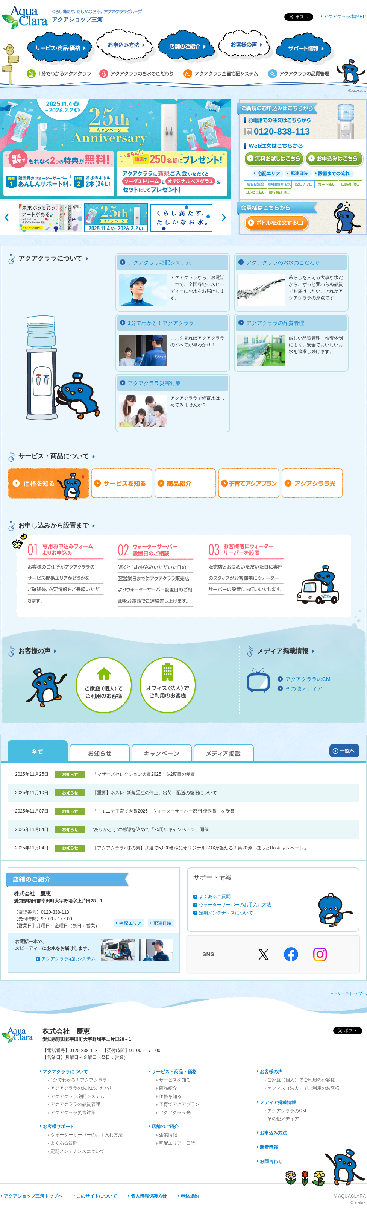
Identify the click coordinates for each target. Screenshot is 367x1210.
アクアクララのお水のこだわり (283, 262)
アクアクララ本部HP (344, 16)
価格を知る (170, 1096)
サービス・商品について (53, 456)
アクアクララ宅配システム (159, 262)
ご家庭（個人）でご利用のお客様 (301, 1080)
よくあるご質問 (215, 896)
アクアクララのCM (308, 679)
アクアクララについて (50, 258)
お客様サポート (58, 1126)
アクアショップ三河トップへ (33, 1196)
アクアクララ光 (175, 1112)
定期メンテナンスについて (226, 913)
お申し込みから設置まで (53, 525)
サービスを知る (175, 1080)
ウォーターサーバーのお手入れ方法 (235, 904)
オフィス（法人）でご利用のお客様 (303, 1088)
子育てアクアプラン (179, 1104)
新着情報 (269, 1147)
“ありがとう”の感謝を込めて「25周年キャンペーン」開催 (151, 829)
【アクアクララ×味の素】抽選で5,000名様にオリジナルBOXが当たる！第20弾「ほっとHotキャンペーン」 (200, 848)
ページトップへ (351, 993)
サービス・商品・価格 (174, 1071)
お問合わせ (271, 1161)
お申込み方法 (273, 1133)
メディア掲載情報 (282, 651)
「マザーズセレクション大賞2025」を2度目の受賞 (144, 774)
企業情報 (168, 1134)
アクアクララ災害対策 (154, 383)
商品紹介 (168, 1088)
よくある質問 (63, 1143)
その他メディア (303, 688)
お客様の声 (34, 651)
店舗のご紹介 (165, 1126)
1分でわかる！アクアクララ (161, 323)
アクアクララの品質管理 (275, 323)
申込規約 (190, 1196)
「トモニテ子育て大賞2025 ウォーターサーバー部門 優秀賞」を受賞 (164, 811)
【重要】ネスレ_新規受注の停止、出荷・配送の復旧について (155, 792)
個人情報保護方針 (149, 1196)
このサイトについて (96, 1196)
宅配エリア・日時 (177, 1143)
